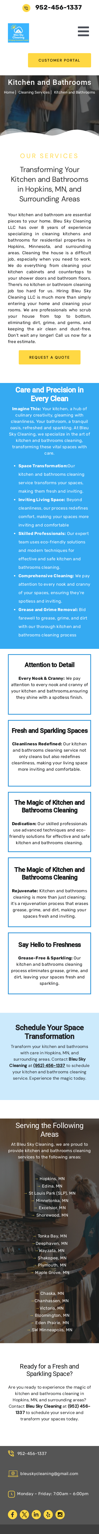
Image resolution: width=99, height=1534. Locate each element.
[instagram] (60, 1514)
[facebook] (12, 1514)
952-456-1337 (31, 1453)
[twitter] (24, 1514)
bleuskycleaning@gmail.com (43, 1473)
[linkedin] (36, 1514)
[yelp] (48, 1514)
